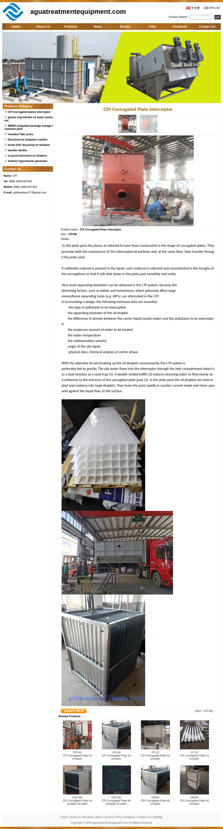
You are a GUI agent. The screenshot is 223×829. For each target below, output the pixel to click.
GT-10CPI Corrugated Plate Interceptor (155, 755)
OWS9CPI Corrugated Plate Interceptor (155, 800)
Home (16, 26)
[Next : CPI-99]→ (205, 711)
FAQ (152, 26)
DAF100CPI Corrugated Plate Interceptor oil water (77, 800)
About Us (43, 26)
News (98, 26)
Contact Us (207, 26)
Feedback (180, 26)
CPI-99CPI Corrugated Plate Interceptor (77, 755)
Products (70, 26)
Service (125, 26)
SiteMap (157, 817)
